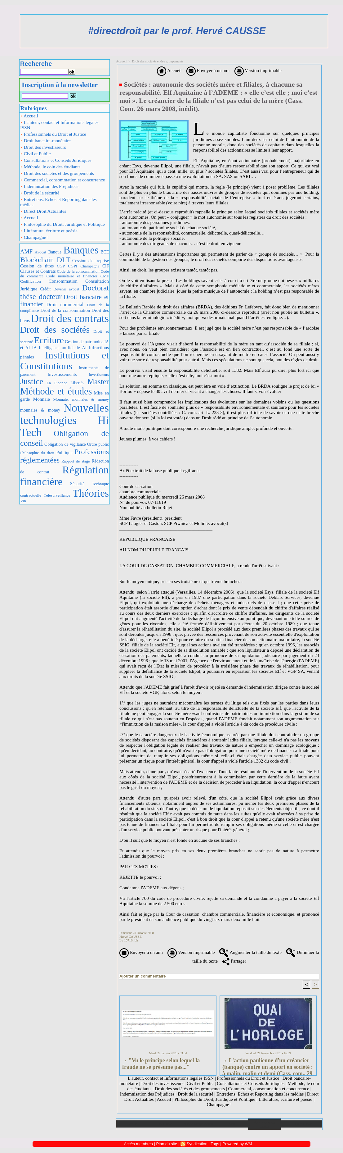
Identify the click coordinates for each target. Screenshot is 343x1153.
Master (98, 381)
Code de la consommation (78, 271)
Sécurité (77, 483)
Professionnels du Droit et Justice (53, 134)
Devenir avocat (66, 289)
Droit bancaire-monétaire (45, 140)
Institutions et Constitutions (64, 360)
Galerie (165, 1124)
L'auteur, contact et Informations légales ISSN (59, 125)
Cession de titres (37, 265)
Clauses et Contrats (38, 271)
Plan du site (302, 1124)
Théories (91, 493)
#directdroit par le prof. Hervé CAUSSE (176, 30)
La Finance (57, 383)
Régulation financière (64, 475)
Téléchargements (198, 1124)
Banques (81, 250)
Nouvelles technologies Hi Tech (64, 420)
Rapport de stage (75, 461)
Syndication (197, 1144)
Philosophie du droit (37, 453)
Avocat (41, 252)
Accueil (29, 115)
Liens (231, 1124)
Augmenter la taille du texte (250, 952)
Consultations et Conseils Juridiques (55, 160)
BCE (104, 252)
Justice (31, 381)
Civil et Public (35, 153)
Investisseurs (99, 374)
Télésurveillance (57, 495)
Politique (64, 452)
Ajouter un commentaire (142, 976)
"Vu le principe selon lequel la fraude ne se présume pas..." (161, 1063)
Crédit (45, 289)
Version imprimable (258, 70)
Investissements (62, 374)
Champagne (89, 266)
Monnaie (41, 399)
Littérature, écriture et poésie (49, 230)
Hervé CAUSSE (130, 936)
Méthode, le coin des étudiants (50, 166)
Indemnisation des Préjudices (49, 186)
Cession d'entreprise (90, 260)
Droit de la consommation (65, 310)
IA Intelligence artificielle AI (59, 347)
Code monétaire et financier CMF (77, 276)
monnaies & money (40, 410)
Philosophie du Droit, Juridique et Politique (62, 224)
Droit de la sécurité (39, 192)
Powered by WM (237, 1144)
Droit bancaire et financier (64, 300)
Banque (54, 252)
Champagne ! (34, 237)
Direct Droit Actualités (43, 211)
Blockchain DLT (45, 260)
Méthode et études (56, 391)
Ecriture (49, 340)
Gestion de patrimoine (84, 342)
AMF (26, 251)
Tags (215, 1144)
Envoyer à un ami (208, 70)
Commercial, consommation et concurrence (62, 179)
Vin (23, 501)
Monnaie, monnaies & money (81, 399)
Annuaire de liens (264, 1124)
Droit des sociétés (55, 330)
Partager (234, 961)
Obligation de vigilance (65, 444)
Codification (30, 281)
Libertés (77, 383)
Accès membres (138, 1144)
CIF (105, 266)
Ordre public (98, 444)
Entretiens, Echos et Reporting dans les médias (58, 202)
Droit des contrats (70, 318)
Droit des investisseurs (43, 147)
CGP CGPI (67, 266)
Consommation (63, 281)
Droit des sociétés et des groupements (57, 173)
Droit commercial (65, 304)
